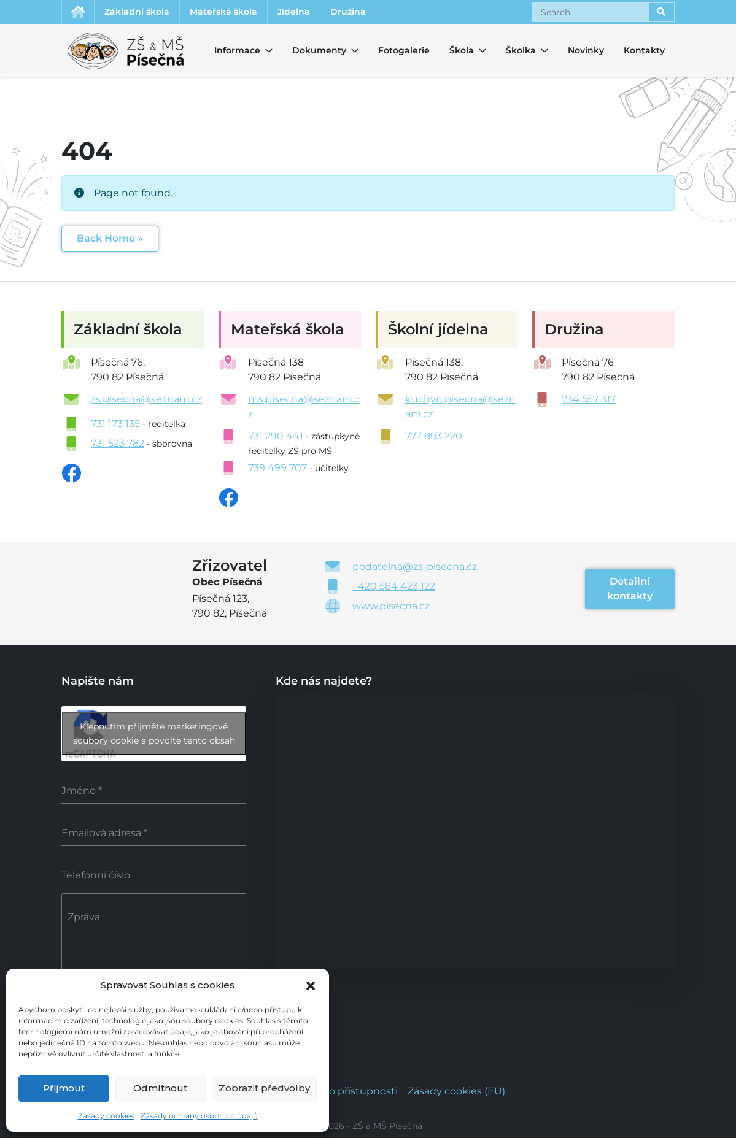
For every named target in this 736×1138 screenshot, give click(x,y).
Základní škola (136, 11)
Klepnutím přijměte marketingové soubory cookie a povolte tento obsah (154, 733)
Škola (460, 50)
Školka (517, 50)
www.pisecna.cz (391, 606)
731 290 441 (275, 436)
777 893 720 (433, 436)
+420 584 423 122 (393, 586)
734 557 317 (589, 399)
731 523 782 (117, 443)
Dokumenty (311, 50)
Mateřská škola (223, 11)
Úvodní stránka (78, 12)
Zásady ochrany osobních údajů (199, 1115)
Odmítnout (160, 1088)
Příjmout (64, 1088)
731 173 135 (115, 423)
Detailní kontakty (630, 588)
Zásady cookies (106, 1115)
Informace (230, 50)
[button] (310, 984)
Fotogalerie (404, 50)
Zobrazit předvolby (264, 1088)
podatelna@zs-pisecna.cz (414, 566)
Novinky (586, 50)
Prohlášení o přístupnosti (336, 1091)
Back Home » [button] (110, 238)
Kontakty (644, 50)
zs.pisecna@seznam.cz (146, 399)
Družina (348, 11)
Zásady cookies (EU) (456, 1091)
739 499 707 (277, 468)
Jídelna (293, 11)
